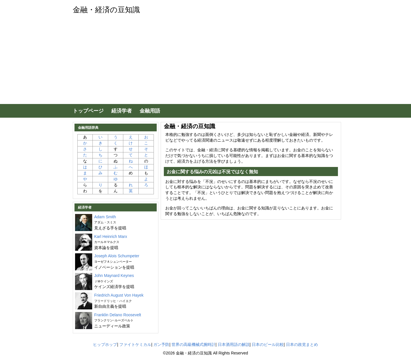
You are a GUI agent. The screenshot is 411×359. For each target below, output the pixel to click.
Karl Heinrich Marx (110, 239)
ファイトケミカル (135, 344)
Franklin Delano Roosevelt (117, 317)
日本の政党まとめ (302, 344)
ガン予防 (161, 344)
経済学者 (121, 111)
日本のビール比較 (268, 344)
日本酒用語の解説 (234, 344)
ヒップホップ (105, 344)
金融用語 (150, 111)
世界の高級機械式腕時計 (193, 344)
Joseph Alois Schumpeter (116, 258)
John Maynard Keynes (114, 278)
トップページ (88, 111)
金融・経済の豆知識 (106, 9)
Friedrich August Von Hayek (119, 298)
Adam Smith (105, 219)
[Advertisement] (205, 61)
